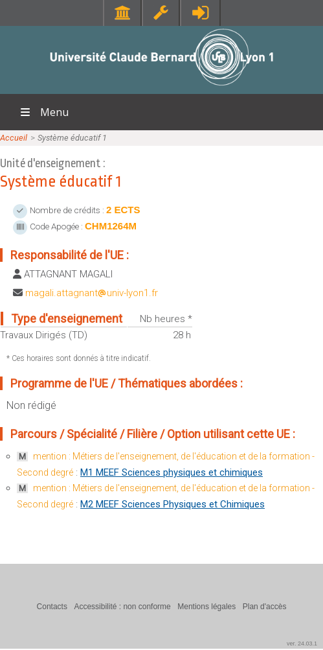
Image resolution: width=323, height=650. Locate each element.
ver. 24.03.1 (302, 643)
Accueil (13, 138)
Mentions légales (206, 606)
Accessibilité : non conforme (122, 606)
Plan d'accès (265, 606)
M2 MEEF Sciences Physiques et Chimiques (172, 504)
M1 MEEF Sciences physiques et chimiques (171, 472)
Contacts (52, 606)
